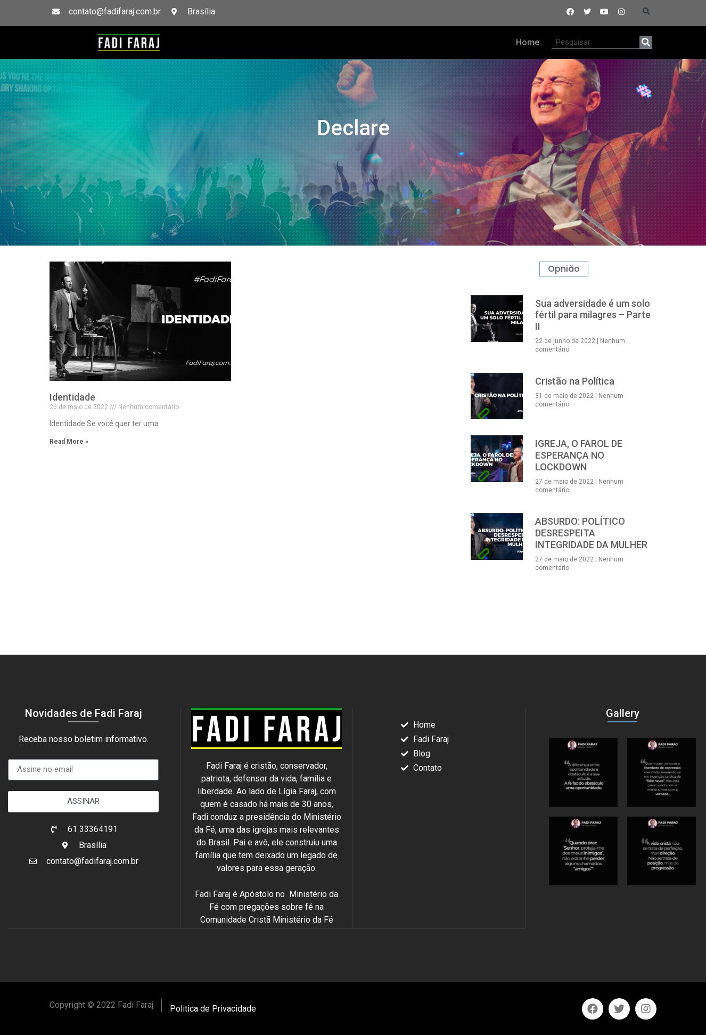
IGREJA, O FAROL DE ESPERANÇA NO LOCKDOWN (578, 455)
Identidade (72, 397)
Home (527, 42)
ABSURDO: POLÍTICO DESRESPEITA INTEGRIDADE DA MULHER (591, 533)
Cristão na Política (574, 381)
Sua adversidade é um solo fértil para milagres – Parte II (593, 315)
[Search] (645, 42)
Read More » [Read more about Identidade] (69, 441)
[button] (646, 12)
